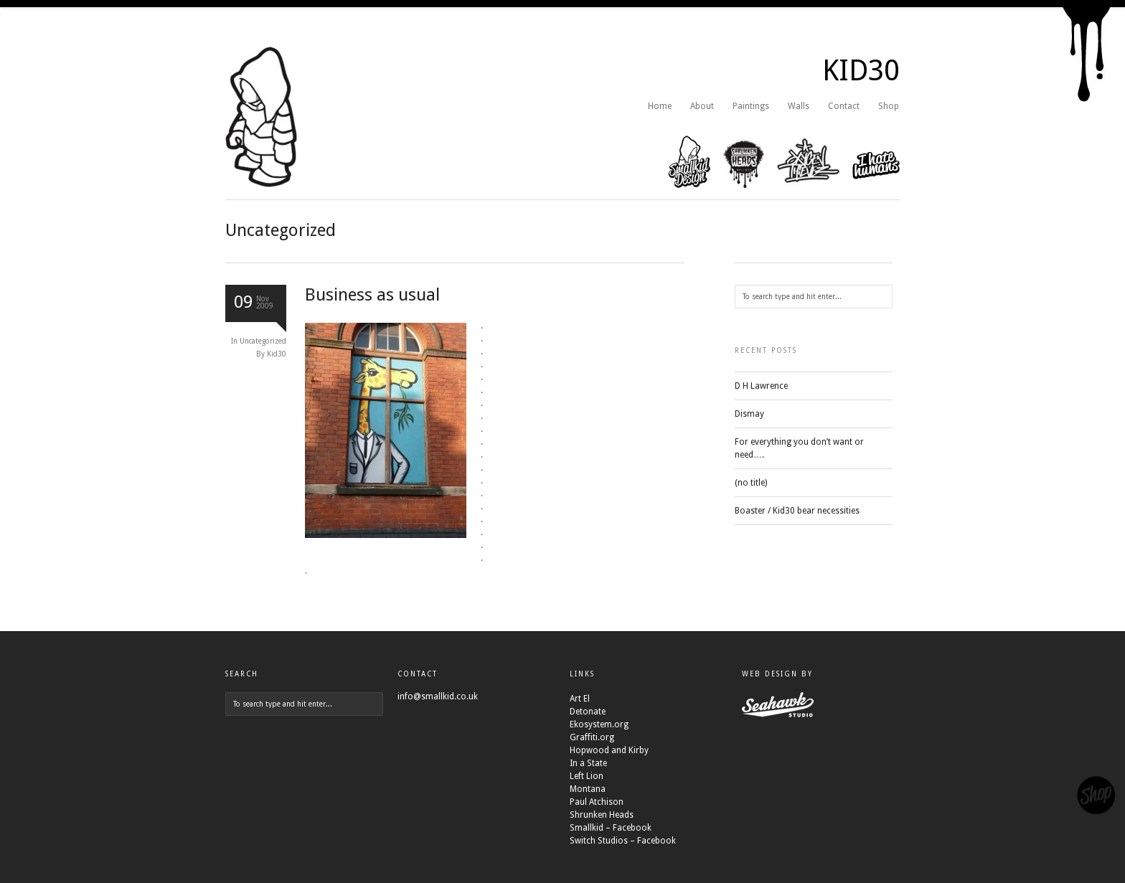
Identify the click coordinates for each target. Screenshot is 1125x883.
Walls (798, 106)
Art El (580, 699)
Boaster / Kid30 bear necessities (797, 511)
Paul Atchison (596, 802)
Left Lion (586, 776)
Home (660, 106)
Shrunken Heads (602, 815)
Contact (844, 106)
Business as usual (372, 295)
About (702, 106)
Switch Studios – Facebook (623, 841)
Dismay (749, 414)
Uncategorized (263, 341)
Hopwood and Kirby (609, 750)
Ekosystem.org (599, 724)
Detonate (588, 712)
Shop (888, 106)
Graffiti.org (592, 737)
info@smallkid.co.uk (437, 696)
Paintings (751, 106)
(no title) (751, 483)
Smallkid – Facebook (610, 828)
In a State (588, 763)
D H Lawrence (761, 386)
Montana (588, 789)
